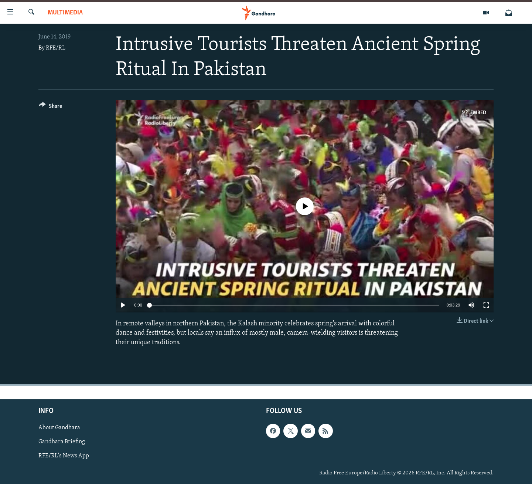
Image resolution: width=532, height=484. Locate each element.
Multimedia (65, 12)
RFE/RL (55, 48)
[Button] (50, 107)
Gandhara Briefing (61, 442)
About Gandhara (59, 428)
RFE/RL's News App (63, 456)
